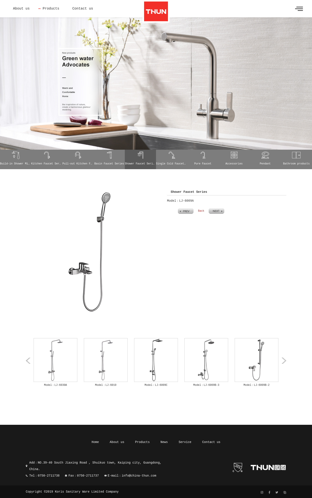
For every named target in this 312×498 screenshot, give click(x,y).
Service (185, 442)
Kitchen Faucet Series (46, 163)
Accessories (233, 163)
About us (21, 9)
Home (95, 442)
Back (201, 211)
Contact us (82, 9)
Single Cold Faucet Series (171, 163)
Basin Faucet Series (109, 163)
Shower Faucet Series (140, 163)
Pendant (265, 163)
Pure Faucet (202, 163)
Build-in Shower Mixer (15, 163)
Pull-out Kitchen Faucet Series (78, 163)
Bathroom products (296, 163)
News (164, 442)
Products (51, 9)
